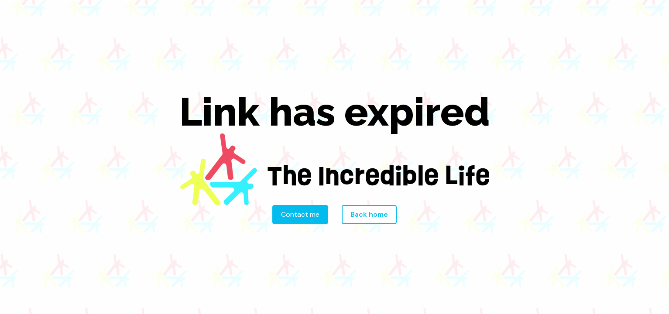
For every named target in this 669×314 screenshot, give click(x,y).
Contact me (300, 214)
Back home (369, 214)
